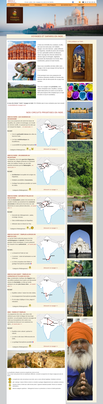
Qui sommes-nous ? (66, 5)
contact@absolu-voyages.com (17, 105)
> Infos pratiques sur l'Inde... (75, 41)
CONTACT (81, 5)
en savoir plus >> (28, 127)
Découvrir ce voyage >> (51, 149)
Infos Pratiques (51, 5)
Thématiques (38, 5)
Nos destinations (24, 5)
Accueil (12, 5)
